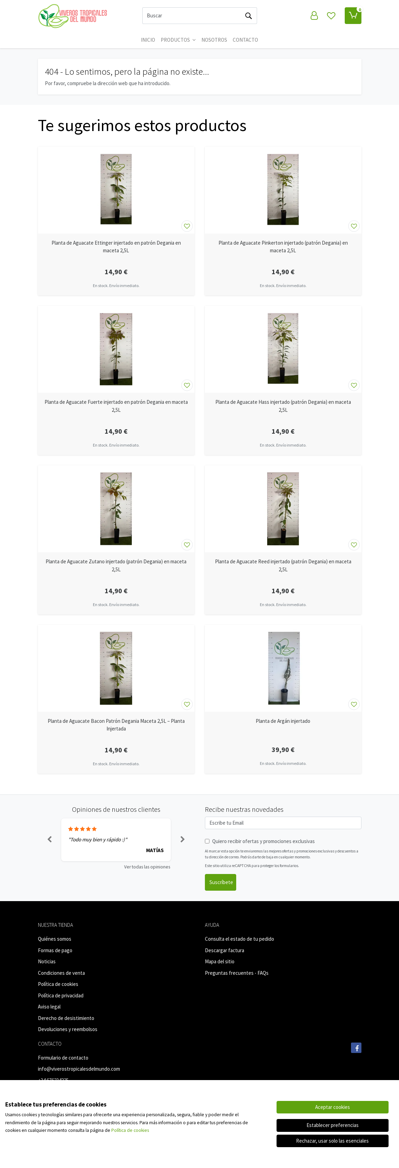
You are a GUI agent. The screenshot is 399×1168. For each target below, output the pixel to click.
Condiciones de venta (61, 973)
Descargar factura (224, 950)
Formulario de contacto (63, 1057)
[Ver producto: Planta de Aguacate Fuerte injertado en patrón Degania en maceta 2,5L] (116, 349)
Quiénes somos (54, 939)
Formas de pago (55, 950)
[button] (50, 840)
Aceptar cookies (332, 1107)
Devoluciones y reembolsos (67, 1029)
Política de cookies (58, 984)
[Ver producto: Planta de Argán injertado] (283, 668)
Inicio (148, 39)
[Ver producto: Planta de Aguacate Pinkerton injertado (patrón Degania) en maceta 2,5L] (283, 190)
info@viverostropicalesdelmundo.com (79, 1068)
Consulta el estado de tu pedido (239, 939)
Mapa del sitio (219, 961)
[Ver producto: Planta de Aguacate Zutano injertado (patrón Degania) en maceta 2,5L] (116, 508)
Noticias (47, 961)
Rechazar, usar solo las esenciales (332, 1140)
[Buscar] (191, 15)
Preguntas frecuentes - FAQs (237, 973)
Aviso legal (49, 1006)
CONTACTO (245, 39)
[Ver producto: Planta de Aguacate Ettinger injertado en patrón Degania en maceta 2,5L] (116, 190)
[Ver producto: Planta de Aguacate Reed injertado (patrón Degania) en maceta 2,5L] (283, 508)
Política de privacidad (60, 995)
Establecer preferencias (332, 1125)
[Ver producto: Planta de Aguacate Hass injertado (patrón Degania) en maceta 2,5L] (283, 349)
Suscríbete (221, 882)
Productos (178, 39)
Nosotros (214, 39)
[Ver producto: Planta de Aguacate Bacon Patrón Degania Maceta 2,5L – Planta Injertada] (116, 668)
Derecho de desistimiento (66, 1018)
